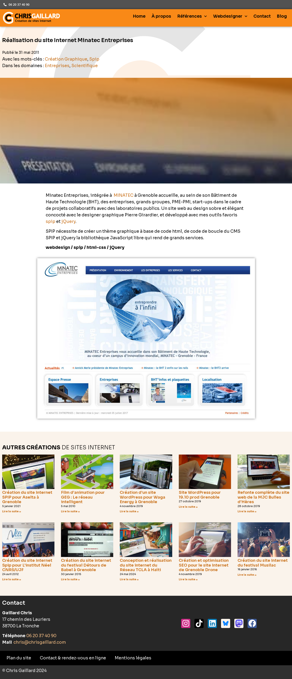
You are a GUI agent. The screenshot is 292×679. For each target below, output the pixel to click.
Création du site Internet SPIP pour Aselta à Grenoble (27, 497)
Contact (262, 16)
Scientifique (84, 65)
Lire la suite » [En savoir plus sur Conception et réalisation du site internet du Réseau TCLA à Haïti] (129, 579)
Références (192, 16)
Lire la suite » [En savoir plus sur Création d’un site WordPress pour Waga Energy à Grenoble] (129, 511)
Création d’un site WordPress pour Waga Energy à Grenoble (142, 497)
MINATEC (123, 195)
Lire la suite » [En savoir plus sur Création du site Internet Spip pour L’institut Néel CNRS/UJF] (11, 579)
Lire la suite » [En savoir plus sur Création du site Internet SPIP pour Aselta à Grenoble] (11, 511)
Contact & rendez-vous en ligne (73, 658)
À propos (161, 16)
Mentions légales (133, 658)
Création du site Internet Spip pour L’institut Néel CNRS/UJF (27, 565)
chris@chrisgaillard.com (39, 642)
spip (50, 221)
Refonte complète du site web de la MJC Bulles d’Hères (263, 497)
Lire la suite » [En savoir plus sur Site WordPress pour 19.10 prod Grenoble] (188, 506)
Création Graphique (66, 59)
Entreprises (57, 65)
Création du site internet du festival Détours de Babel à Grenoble (86, 565)
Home (139, 16)
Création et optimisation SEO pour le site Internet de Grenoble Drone (204, 565)
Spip (94, 59)
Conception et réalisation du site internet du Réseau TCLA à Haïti (146, 565)
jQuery (68, 221)
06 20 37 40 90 (41, 635)
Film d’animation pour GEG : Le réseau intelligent (83, 497)
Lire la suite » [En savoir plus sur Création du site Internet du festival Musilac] (247, 574)
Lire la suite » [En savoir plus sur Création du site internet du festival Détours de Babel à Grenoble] (70, 579)
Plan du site (19, 658)
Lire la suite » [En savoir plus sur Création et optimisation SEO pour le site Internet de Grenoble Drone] (188, 579)
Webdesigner (230, 16)
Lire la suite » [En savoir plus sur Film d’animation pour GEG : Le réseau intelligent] (70, 511)
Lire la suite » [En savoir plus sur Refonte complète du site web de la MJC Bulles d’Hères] (247, 511)
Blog (282, 16)
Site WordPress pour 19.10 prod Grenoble (200, 495)
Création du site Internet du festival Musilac (263, 563)
